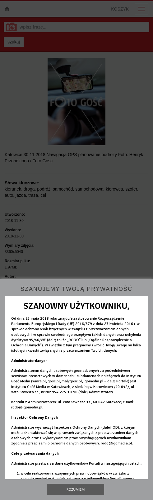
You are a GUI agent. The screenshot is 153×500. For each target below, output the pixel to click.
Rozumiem (76, 489)
